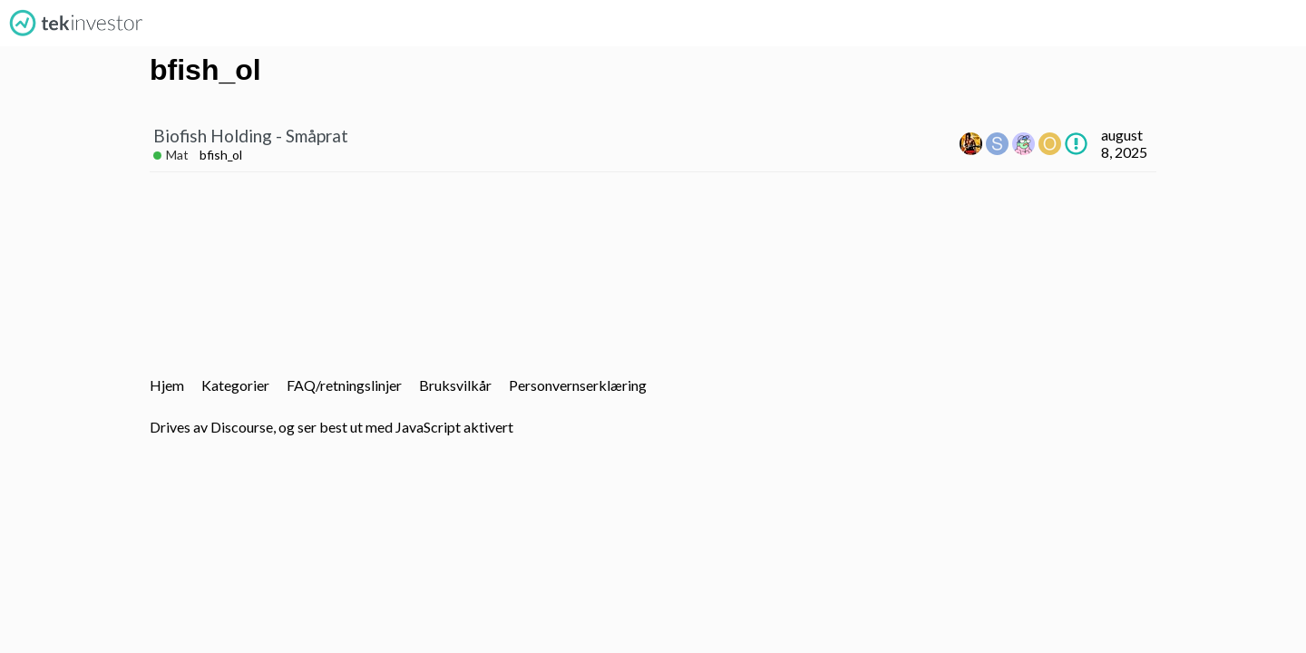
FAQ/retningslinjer (344, 385)
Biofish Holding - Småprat (250, 135)
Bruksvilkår (455, 385)
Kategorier (235, 385)
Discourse (241, 426)
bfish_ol (221, 154)
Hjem (167, 385)
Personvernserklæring (578, 385)
